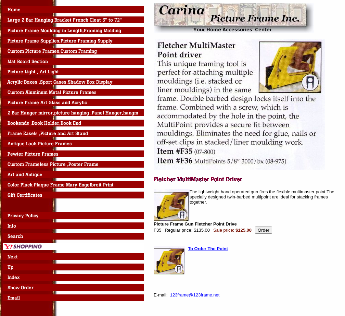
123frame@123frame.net (195, 294)
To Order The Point (208, 248)
